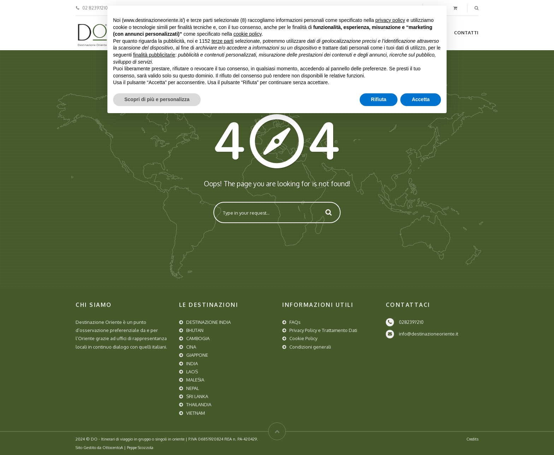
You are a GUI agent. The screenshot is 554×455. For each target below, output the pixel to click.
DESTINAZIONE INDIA (208, 322)
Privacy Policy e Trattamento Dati (323, 330)
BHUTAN (195, 330)
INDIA (192, 363)
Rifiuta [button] (379, 99)
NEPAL (192, 388)
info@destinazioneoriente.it (428, 334)
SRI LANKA (197, 396)
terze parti (223, 41)
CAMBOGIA (198, 338)
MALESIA (195, 380)
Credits (472, 439)
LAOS (192, 371)
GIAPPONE (197, 355)
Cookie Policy (303, 338)
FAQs (295, 322)
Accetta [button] (421, 99)
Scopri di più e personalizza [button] (156, 99)
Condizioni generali (310, 347)
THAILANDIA (198, 404)
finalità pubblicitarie (154, 55)
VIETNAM (195, 413)
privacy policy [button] (390, 20)
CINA (191, 347)
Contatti (466, 32)
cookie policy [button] (247, 34)
